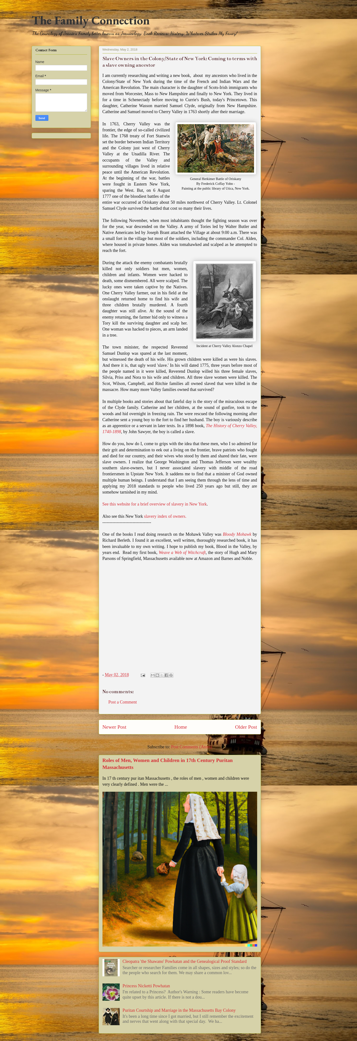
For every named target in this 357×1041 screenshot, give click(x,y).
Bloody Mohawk (237, 534)
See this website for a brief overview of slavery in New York (154, 504)
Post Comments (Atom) (191, 746)
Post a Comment (122, 702)
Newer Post (114, 727)
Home (180, 727)
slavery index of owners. (165, 516)
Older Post (246, 727)
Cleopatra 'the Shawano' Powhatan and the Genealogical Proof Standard (185, 961)
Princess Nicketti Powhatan (146, 985)
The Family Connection (91, 20)
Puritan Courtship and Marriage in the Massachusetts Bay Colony (179, 1010)
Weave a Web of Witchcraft (182, 552)
